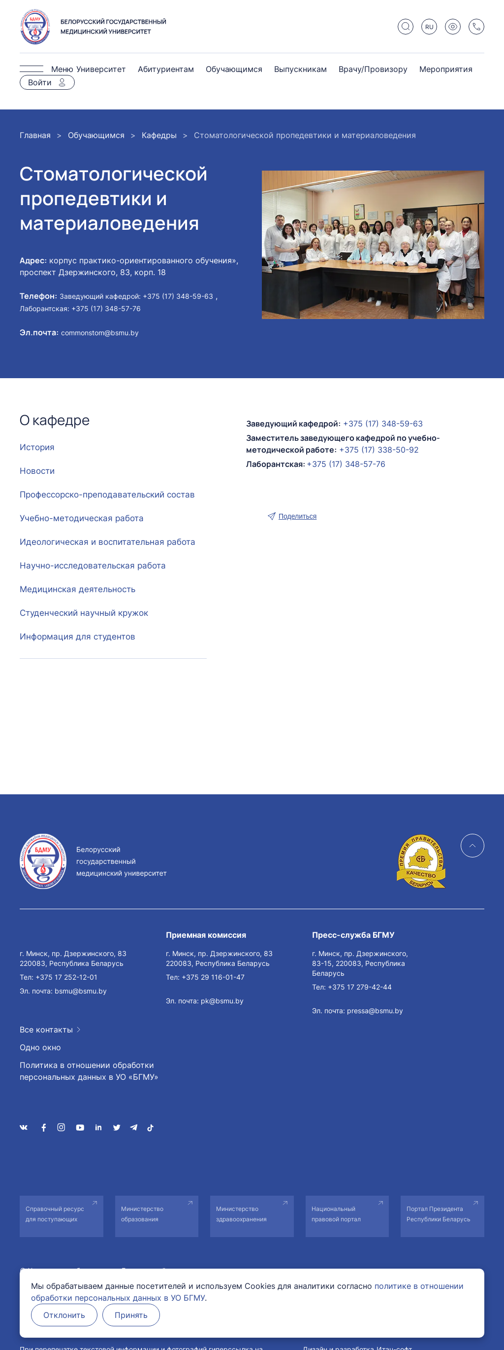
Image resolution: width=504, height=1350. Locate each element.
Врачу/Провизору (373, 69)
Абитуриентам (166, 69)
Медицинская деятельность (77, 589)
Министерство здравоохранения (241, 1214)
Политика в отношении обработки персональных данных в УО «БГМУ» (89, 1071)
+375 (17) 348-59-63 (383, 423)
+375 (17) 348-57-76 (346, 464)
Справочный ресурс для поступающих (55, 1214)
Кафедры (159, 135)
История (37, 447)
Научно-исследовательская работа (93, 565)
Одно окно (40, 1047)
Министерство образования (142, 1214)
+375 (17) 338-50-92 (379, 450)
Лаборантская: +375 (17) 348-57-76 (80, 308)
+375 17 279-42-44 (360, 987)
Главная (35, 135)
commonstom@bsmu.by (100, 332)
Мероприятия (445, 69)
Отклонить (64, 1315)
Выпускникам (300, 69)
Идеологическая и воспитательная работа (107, 542)
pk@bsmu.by (222, 1000)
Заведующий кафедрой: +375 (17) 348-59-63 (136, 296)
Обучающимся (234, 69)
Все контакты (46, 1029)
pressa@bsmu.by (375, 1010)
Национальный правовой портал (336, 1214)
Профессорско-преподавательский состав (107, 494)
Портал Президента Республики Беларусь (439, 1214)
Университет (101, 69)
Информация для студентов (77, 636)
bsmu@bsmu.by (81, 991)
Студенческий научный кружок (84, 613)
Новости (37, 471)
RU (429, 27)
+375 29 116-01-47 (213, 977)
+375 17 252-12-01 (66, 977)
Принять (131, 1315)
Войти (40, 82)
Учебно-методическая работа (82, 518)
